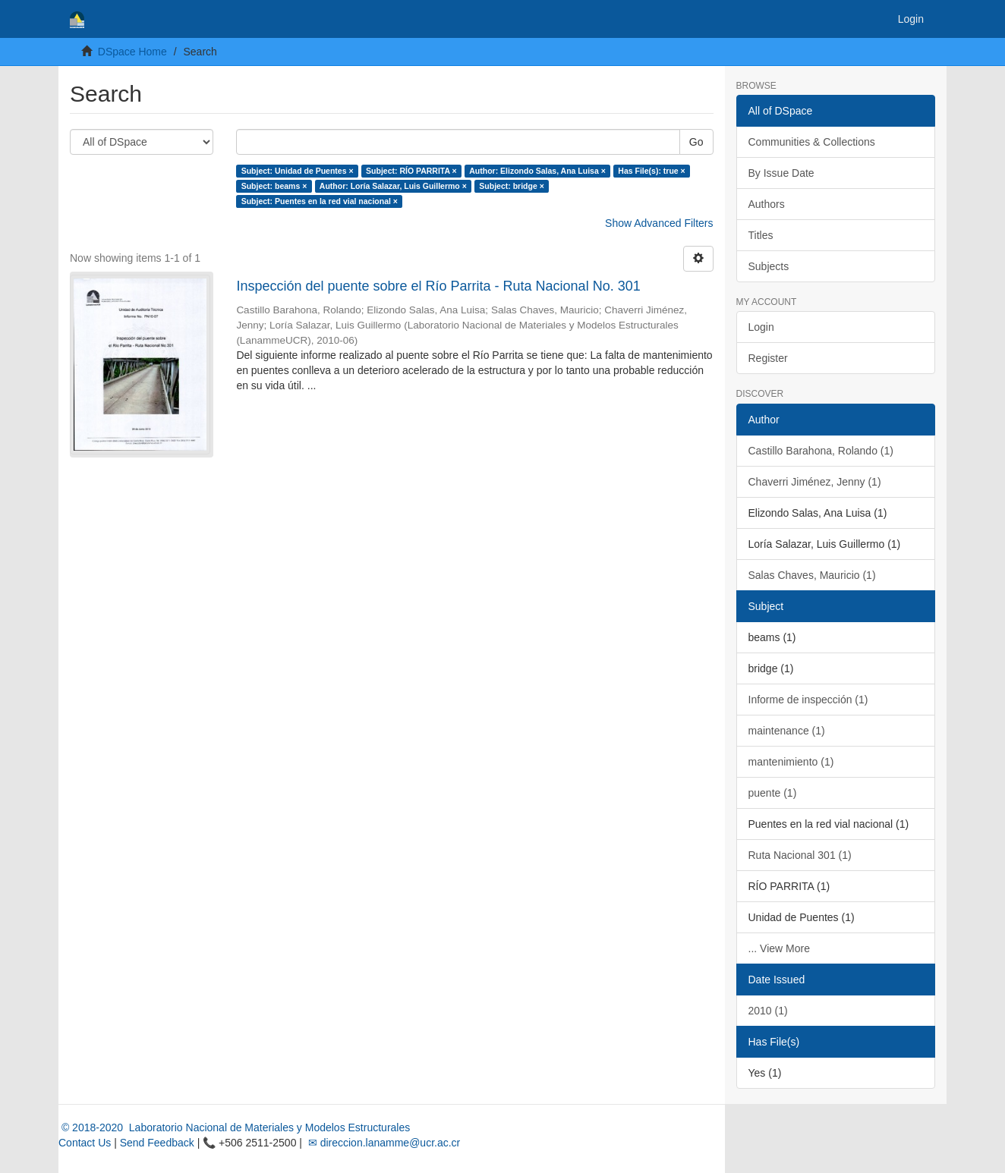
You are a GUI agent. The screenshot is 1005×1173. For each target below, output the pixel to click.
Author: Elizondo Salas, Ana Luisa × (537, 170)
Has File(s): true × (651, 170)
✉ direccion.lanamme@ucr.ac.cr (382, 1143)
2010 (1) (768, 1011)
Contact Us (84, 1143)
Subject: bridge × (511, 185)
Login (761, 327)
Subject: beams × (274, 185)
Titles (760, 235)
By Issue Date (781, 173)
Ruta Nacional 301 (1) (800, 855)
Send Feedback (157, 1143)
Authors (766, 204)
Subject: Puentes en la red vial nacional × (319, 201)
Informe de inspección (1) (808, 699)
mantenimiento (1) (791, 762)
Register (768, 358)
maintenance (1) (786, 731)
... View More (779, 948)
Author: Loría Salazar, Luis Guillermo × (393, 185)
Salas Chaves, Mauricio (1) (812, 575)
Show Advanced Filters (659, 223)
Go (696, 142)
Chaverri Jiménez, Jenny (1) (814, 482)
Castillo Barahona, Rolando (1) (820, 451)
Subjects (768, 266)
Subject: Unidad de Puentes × (297, 170)
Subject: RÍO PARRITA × (411, 170)
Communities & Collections (811, 142)
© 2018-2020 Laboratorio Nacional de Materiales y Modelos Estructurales (234, 1127)
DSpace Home (132, 52)
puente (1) (772, 793)
